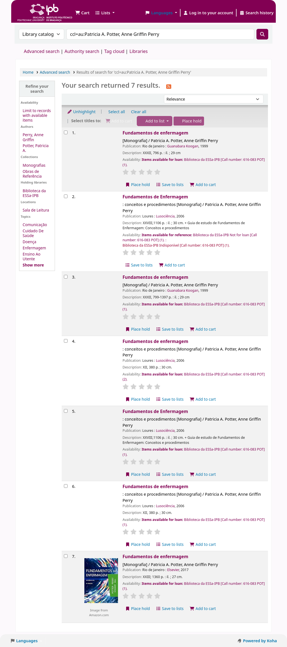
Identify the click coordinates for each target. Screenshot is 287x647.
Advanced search (41, 51)
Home (28, 72)
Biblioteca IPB (31, 8)
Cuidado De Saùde (33, 233)
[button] (82, 13)
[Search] (262, 34)
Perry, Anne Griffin (33, 137)
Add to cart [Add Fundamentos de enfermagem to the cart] (203, 184)
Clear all (138, 111)
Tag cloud (114, 51)
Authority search (81, 51)
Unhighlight (81, 111)
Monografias (34, 165)
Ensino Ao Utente (31, 256)
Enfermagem (34, 248)
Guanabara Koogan (182, 146)
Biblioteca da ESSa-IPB (34, 193)
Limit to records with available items (37, 115)
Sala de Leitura (36, 210)
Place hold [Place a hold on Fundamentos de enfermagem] (137, 184)
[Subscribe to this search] (168, 86)
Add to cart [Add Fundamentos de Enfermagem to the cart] (172, 265)
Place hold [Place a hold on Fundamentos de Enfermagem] (137, 474)
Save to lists (170, 184)
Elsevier (173, 569)
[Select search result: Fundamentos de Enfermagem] (66, 196)
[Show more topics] (33, 265)
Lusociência (165, 216)
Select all (116, 111)
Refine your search (37, 89)
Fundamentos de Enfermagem (155, 197)
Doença (29, 241)
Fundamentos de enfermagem (155, 133)
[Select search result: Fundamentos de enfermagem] (66, 132)
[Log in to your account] (208, 13)
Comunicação (35, 224)
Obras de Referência (32, 174)
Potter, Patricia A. (36, 148)
